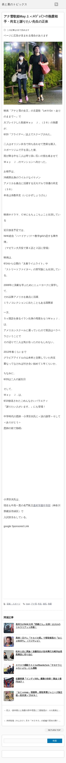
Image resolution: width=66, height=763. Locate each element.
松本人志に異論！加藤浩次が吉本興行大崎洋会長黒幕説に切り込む (39, 653)
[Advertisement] (33, 561)
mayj (28, 604)
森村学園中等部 (42, 505)
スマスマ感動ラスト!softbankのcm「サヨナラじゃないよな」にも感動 (39, 666)
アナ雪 (34, 604)
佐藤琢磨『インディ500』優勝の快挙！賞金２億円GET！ (38, 680)
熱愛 (50, 604)
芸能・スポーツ (13, 604)
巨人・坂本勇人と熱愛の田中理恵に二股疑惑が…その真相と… (33, 710)
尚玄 (40, 604)
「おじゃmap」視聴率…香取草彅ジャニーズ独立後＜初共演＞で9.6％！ (39, 694)
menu (62, 4)
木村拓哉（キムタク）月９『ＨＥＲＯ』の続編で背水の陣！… (33, 721)
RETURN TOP (54, 730)
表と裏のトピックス (14, 4)
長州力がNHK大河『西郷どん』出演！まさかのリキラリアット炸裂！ (38, 626)
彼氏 (45, 604)
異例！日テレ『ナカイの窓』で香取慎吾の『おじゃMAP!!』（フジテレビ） (39, 639)
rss (56, 4)
